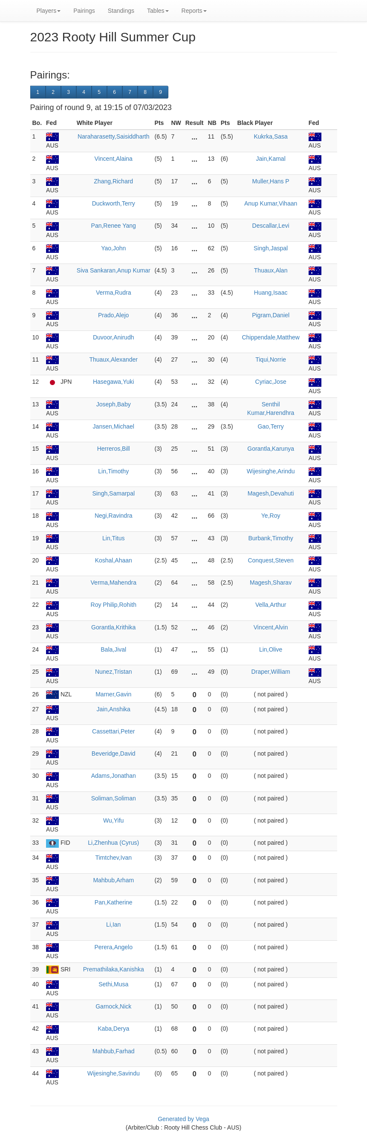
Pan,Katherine (114, 902)
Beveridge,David (114, 753)
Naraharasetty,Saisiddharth (114, 136)
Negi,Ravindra (114, 515)
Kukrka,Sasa (270, 136)
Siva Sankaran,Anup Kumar (113, 270)
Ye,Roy (270, 515)
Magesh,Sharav (271, 582)
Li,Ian (113, 924)
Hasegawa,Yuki (113, 381)
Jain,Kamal (270, 158)
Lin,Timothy (113, 471)
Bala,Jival (113, 649)
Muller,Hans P (270, 181)
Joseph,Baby (113, 404)
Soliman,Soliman (113, 798)
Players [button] (49, 10)
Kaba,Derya (113, 1028)
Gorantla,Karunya (270, 448)
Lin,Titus (113, 538)
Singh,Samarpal (113, 493)
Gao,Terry (270, 426)
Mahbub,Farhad (113, 1051)
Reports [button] (194, 10)
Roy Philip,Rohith (113, 604)
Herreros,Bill (113, 448)
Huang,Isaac (271, 292)
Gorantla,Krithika (113, 627)
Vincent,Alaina (114, 158)
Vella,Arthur (270, 604)
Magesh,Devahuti (271, 493)
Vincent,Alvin (271, 627)
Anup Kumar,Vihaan (270, 203)
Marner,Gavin (113, 694)
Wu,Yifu (113, 820)
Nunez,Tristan (113, 671)
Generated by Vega (183, 1119)
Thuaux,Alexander (113, 359)
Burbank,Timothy (270, 538)
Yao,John (113, 248)
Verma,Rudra (113, 292)
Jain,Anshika (113, 709)
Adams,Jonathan (113, 775)
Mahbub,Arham (113, 880)
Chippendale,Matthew (270, 337)
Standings (121, 10)
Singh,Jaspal (271, 248)
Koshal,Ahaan (113, 560)
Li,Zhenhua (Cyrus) (113, 842)
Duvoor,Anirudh (113, 337)
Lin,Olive (270, 649)
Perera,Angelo (113, 947)
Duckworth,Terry (113, 203)
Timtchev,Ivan (113, 857)
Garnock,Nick (113, 1006)
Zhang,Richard (113, 181)
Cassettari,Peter (113, 731)
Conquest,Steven (270, 560)
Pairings (84, 10)
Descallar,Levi (270, 225)
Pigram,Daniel (270, 315)
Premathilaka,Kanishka (113, 969)
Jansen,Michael (113, 426)
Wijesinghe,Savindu (113, 1073)
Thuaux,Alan (271, 270)
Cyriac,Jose (270, 381)
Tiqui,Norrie (270, 359)
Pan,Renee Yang (113, 225)
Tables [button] (157, 10)
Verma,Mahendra (113, 582)
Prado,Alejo (113, 315)
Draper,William (270, 671)
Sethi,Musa (113, 984)
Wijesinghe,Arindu (271, 471)
